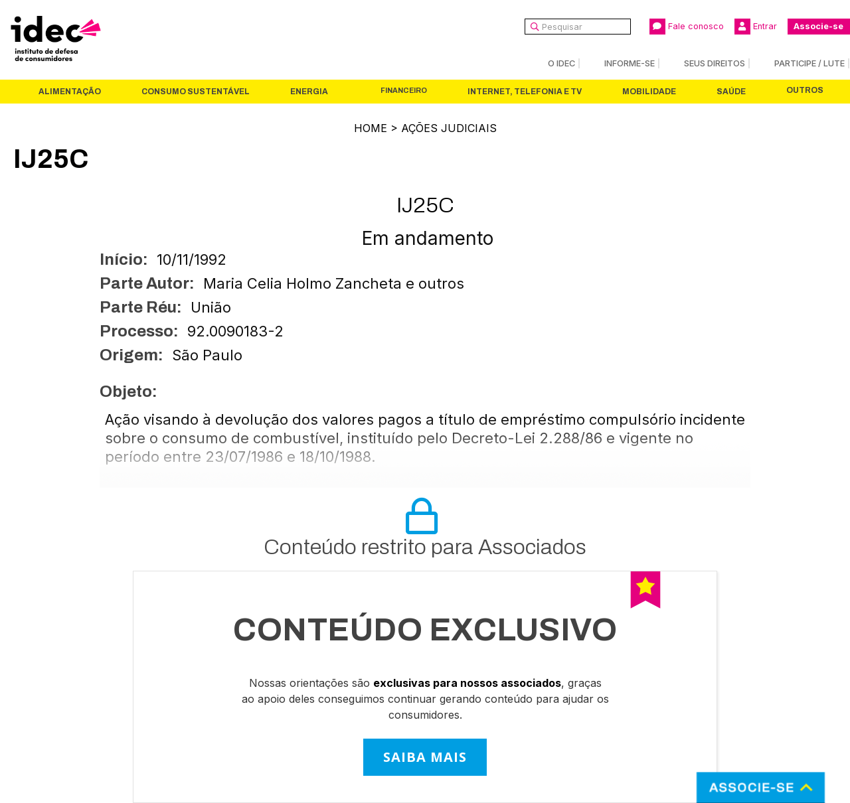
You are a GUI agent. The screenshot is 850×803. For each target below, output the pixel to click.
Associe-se (818, 26)
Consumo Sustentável (195, 91)
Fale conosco (686, 27)
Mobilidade (649, 91)
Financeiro (404, 90)
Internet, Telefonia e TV (525, 91)
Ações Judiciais (449, 128)
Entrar (755, 27)
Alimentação (70, 91)
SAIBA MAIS (425, 757)
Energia (309, 91)
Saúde (731, 91)
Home (370, 128)
